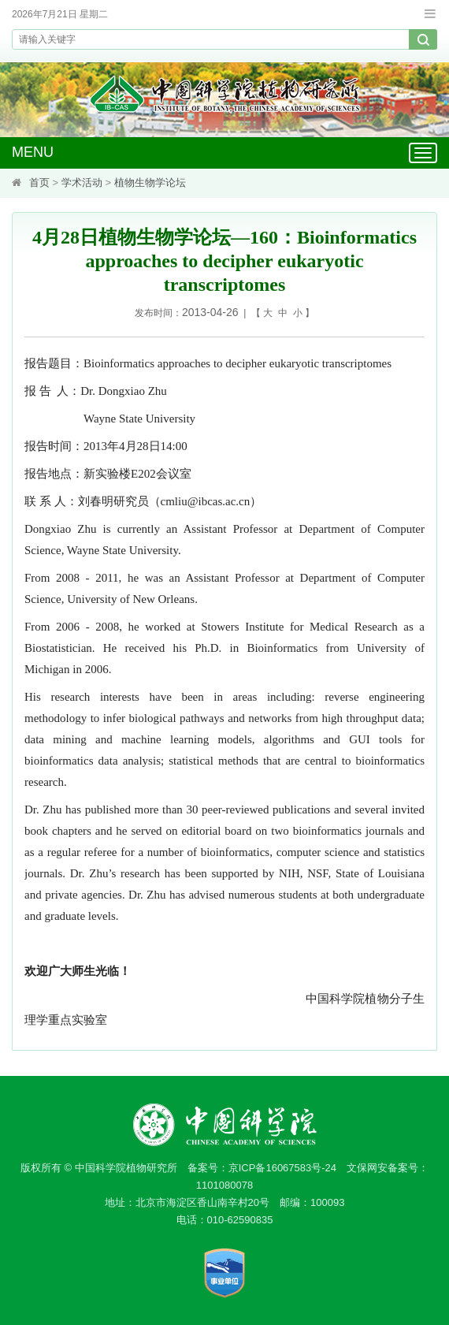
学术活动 (81, 182)
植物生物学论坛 (150, 182)
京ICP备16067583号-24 (282, 1168)
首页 (39, 182)
